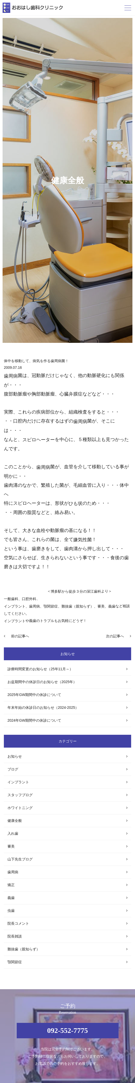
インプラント (14, 606)
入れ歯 (12, 833)
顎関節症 (14, 962)
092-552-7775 (67, 1030)
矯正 (11, 885)
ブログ (12, 769)
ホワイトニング (20, 808)
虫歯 (11, 910)
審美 (11, 846)
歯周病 (34, 606)
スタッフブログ (20, 795)
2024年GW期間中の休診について (34, 720)
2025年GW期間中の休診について (34, 695)
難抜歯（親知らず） (23, 949)
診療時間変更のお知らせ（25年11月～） (40, 669)
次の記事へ (115, 636)
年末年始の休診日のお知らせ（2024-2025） (43, 707)
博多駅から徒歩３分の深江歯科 (76, 591)
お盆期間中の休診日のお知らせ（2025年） (42, 682)
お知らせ (14, 756)
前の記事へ (20, 636)
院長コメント (18, 923)
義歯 (11, 898)
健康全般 (14, 821)
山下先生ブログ (20, 859)
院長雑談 (14, 936)
